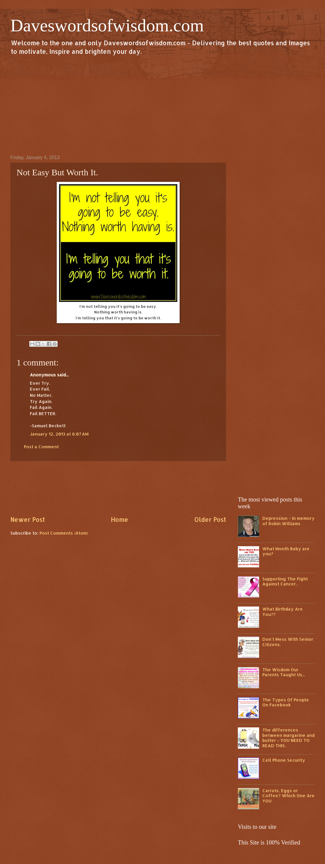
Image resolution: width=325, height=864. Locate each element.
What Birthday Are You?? (282, 611)
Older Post (210, 519)
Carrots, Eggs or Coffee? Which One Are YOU (288, 796)
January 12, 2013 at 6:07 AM (59, 434)
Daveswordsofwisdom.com (107, 25)
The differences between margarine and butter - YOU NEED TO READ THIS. (288, 737)
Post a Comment (41, 446)
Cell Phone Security (283, 760)
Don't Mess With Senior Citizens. (287, 641)
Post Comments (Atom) (64, 533)
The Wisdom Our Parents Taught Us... (283, 672)
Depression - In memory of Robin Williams (288, 520)
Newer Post (27, 519)
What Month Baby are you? (286, 551)
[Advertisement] (162, 104)
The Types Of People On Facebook (285, 702)
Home (119, 519)
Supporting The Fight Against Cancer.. (285, 581)
